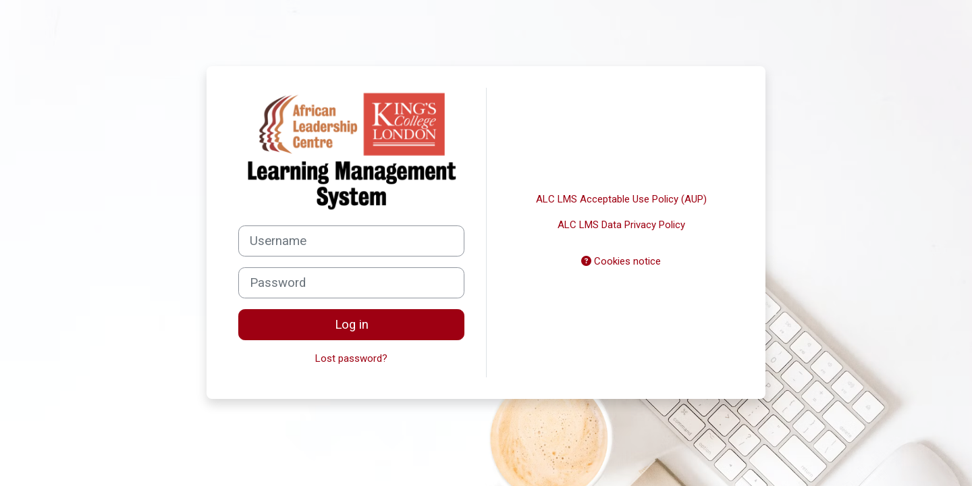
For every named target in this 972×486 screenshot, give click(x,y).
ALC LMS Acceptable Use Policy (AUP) (621, 199)
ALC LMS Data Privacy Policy (621, 225)
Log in (352, 324)
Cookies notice (621, 261)
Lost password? (351, 358)
